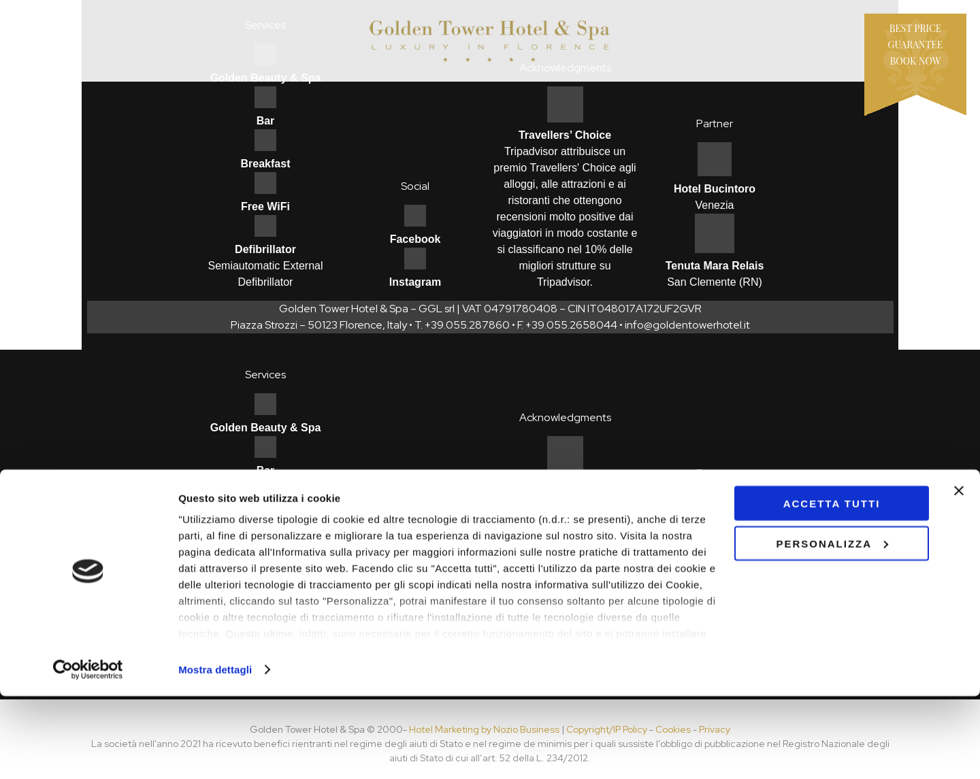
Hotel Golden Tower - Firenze (490, 41)
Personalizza (832, 626)
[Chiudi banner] (959, 573)
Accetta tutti (832, 586)
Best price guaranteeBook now (915, 44)
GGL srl (437, 308)
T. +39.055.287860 (462, 325)
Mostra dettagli (215, 752)
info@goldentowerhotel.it (687, 325)
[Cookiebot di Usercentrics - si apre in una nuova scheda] (88, 752)
